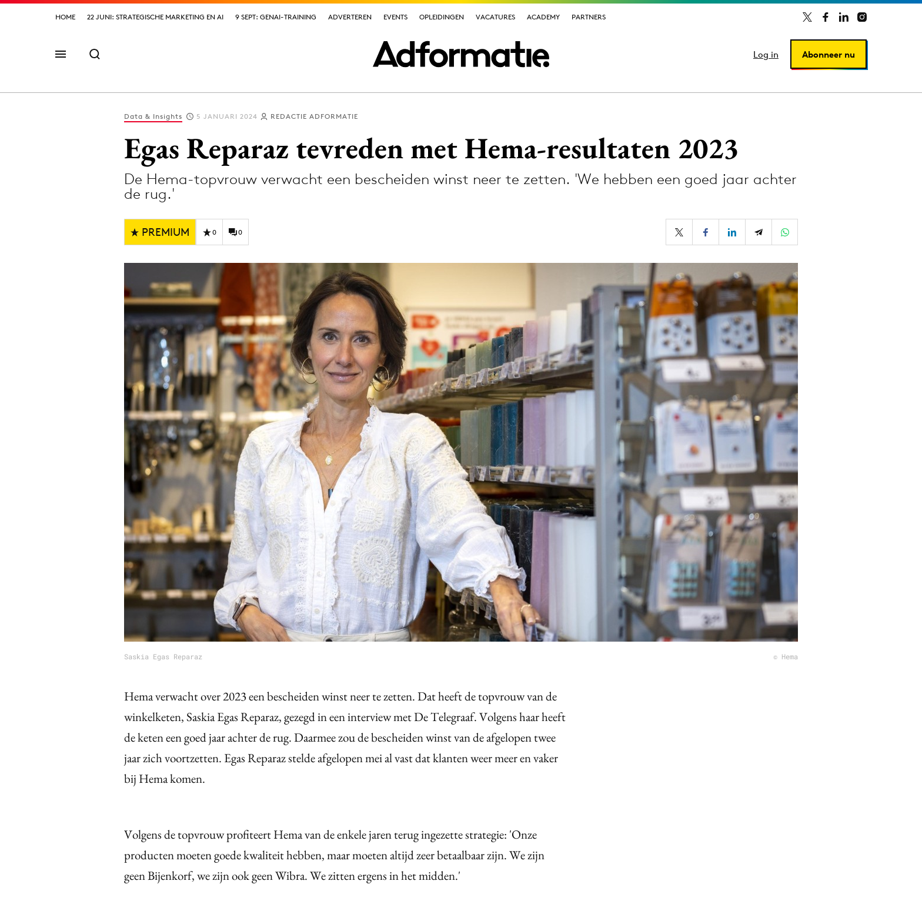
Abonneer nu (828, 54)
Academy (543, 16)
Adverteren (350, 16)
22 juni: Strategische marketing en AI (155, 16)
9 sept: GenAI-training (275, 16)
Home (65, 16)
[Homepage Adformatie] (461, 54)
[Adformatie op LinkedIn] (843, 17)
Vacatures (495, 16)
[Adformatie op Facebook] (825, 17)
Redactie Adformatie (314, 116)
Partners (589, 16)
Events (395, 16)
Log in (766, 54)
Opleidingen (441, 16)
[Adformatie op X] (807, 17)
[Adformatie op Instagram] (862, 17)
